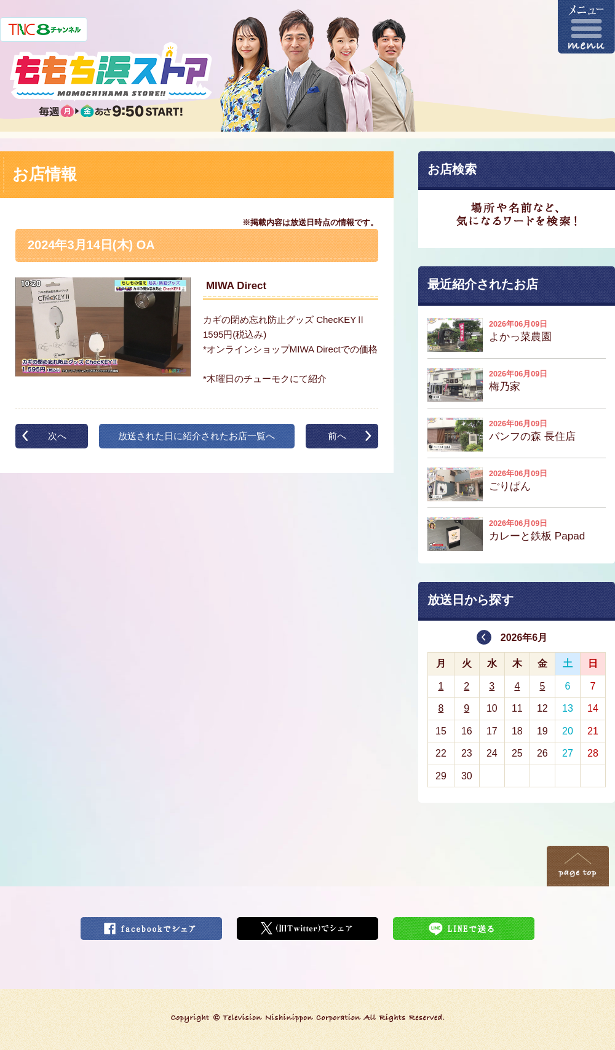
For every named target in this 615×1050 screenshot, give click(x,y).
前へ (337, 436)
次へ (57, 436)
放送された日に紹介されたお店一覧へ (196, 436)
